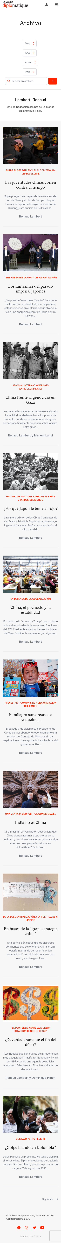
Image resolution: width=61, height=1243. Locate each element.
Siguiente (50, 1199)
